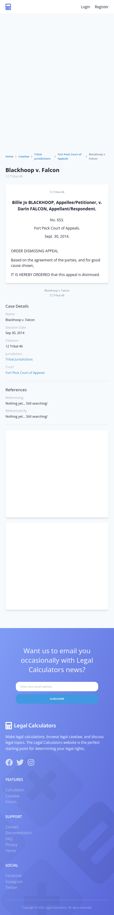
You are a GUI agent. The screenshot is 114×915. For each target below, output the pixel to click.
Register (102, 6)
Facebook (13, 875)
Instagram (14, 881)
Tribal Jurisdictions (42, 156)
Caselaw (24, 156)
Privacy (11, 844)
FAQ (8, 838)
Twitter (11, 887)
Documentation (18, 832)
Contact (12, 827)
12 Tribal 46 (14, 176)
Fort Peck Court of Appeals (69, 156)
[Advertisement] (57, 92)
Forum (11, 801)
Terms (10, 850)
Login (85, 6)
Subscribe (57, 699)
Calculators (14, 789)
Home (9, 156)
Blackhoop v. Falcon (32, 170)
